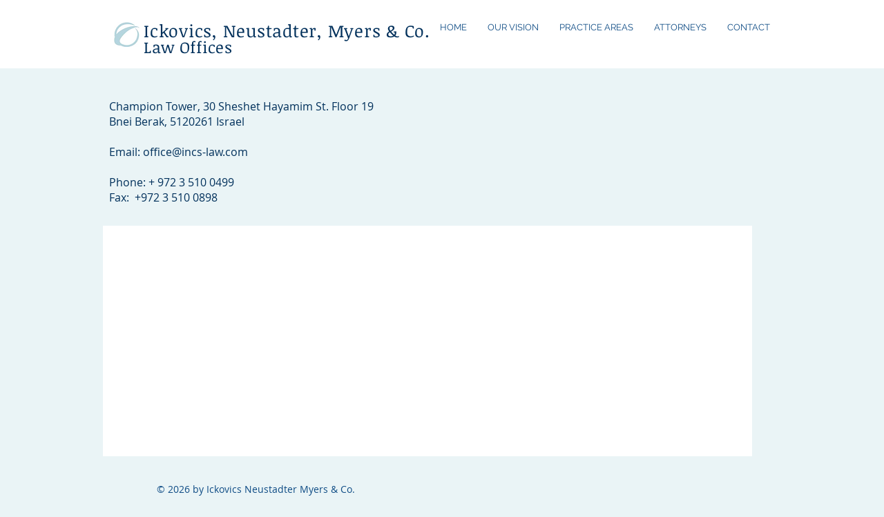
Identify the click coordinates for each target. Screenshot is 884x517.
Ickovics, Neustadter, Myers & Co (284, 30)
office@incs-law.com (195, 151)
